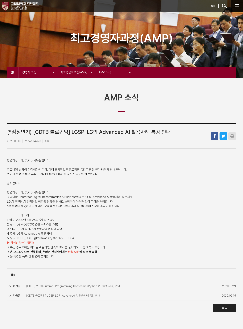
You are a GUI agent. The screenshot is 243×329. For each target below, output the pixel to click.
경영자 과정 (38, 72)
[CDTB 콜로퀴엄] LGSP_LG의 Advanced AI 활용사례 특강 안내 (63, 295)
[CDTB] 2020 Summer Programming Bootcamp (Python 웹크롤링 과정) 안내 (73, 286)
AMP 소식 (115, 72)
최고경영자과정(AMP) (76, 72)
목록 (224, 308)
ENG (212, 6)
